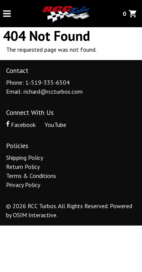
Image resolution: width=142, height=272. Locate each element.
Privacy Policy (23, 185)
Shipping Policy (24, 157)
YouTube (51, 124)
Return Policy (23, 166)
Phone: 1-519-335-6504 (38, 82)
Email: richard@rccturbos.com (44, 91)
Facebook (21, 124)
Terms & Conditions (31, 175)
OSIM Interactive (34, 215)
